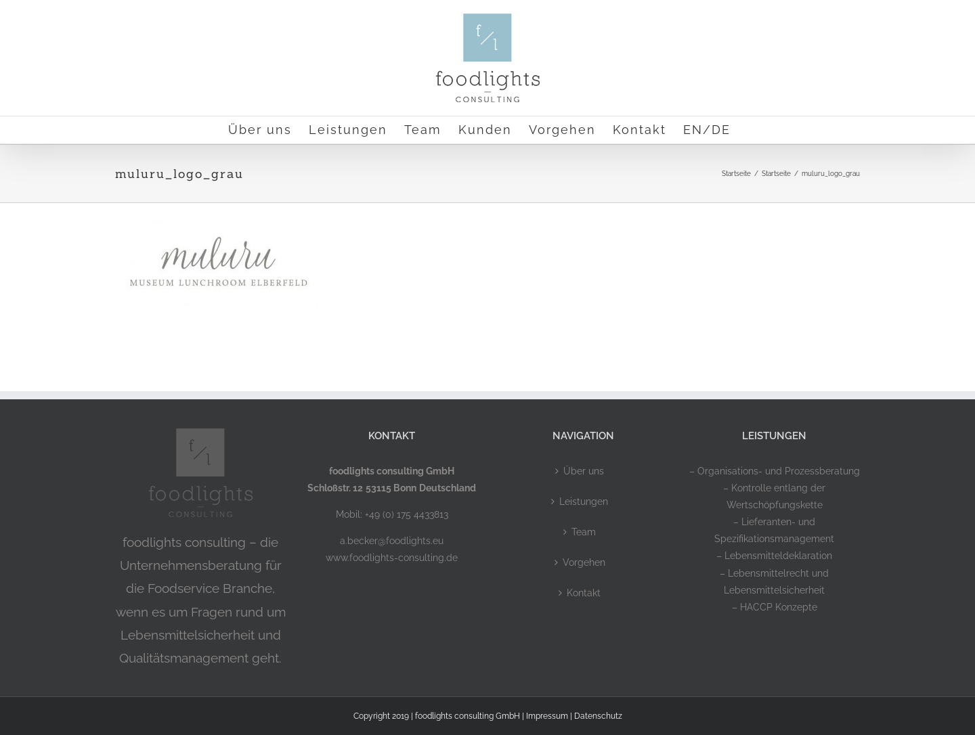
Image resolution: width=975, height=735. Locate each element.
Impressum (547, 716)
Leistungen (583, 501)
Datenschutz (598, 716)
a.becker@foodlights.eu (391, 540)
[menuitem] (707, 129)
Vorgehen (584, 562)
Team (583, 532)
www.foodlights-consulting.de (392, 557)
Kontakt (584, 592)
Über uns (583, 471)
